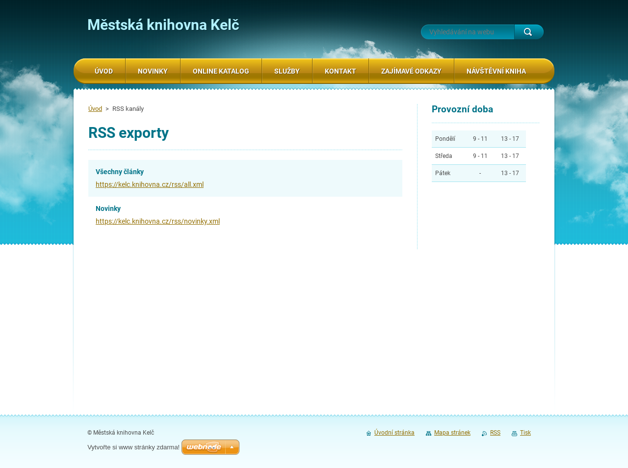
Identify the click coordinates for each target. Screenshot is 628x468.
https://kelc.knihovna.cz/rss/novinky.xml (158, 221)
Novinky (108, 208)
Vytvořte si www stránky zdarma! (133, 447)
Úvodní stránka (394, 432)
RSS (495, 432)
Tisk (525, 432)
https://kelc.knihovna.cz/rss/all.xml (150, 184)
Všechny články (120, 172)
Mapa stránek (452, 432)
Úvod (95, 108)
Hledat (529, 32)
